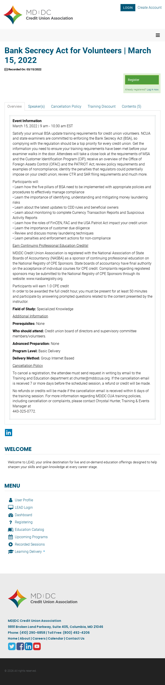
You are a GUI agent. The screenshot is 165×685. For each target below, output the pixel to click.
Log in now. (153, 89)
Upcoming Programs (28, 537)
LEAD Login (20, 507)
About (25, 638)
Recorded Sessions (26, 544)
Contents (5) (131, 106)
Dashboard (20, 515)
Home (13, 638)
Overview (14, 106)
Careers (39, 638)
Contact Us (75, 638)
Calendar (55, 638)
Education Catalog (26, 529)
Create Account (150, 7)
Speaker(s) (36, 106)
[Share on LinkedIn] (8, 432)
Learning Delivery (26, 551)
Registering (20, 522)
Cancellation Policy (66, 106)
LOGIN (128, 7)
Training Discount (102, 106)
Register (133, 80)
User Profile (20, 500)
